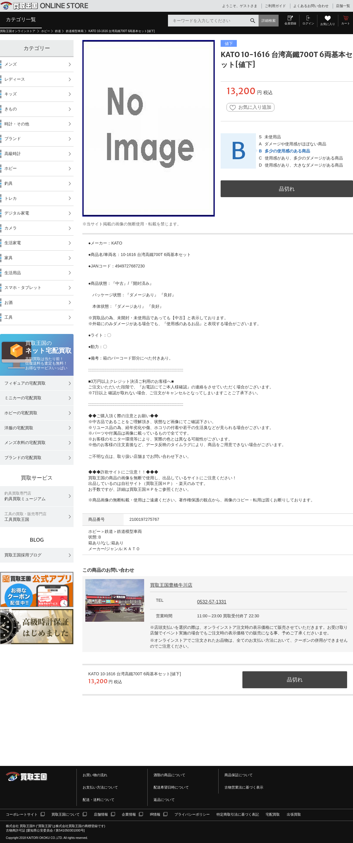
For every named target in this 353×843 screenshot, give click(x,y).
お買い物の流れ (95, 775)
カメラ (10, 228)
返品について (164, 800)
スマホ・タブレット (22, 287)
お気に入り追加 (250, 107)
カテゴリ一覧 (21, 19)
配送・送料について (98, 800)
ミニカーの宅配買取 (22, 397)
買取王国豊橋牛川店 (171, 585)
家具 (8, 257)
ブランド (12, 138)
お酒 (8, 302)
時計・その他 (16, 124)
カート (345, 23)
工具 (8, 317)
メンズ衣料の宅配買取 (25, 442)
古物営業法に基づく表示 (243, 787)
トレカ (10, 198)
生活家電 (12, 242)
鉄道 (58, 31)
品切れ (287, 188)
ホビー (45, 31)
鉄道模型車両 (75, 31)
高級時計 (12, 153)
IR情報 (155, 814)
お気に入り (327, 24)
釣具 (8, 183)
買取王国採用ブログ (22, 555)
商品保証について (238, 775)
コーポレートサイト (22, 814)
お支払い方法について (100, 787)
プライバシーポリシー (192, 814)
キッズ (10, 94)
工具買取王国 (25, 517)
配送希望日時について (171, 787)
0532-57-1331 (212, 601)
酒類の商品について (169, 775)
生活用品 (12, 272)
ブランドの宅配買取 (22, 457)
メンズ (10, 64)
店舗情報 (101, 814)
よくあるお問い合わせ (311, 6)
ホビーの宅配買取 (20, 412)
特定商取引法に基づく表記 (238, 814)
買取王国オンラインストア (18, 31)
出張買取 (294, 814)
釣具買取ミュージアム (25, 496)
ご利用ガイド (275, 6)
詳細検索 (269, 21)
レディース (14, 79)
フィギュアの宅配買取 (25, 383)
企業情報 (129, 814)
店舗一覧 (343, 6)
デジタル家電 (16, 213)
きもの (10, 109)
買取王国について (65, 814)
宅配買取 (273, 814)
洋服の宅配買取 (18, 427)
